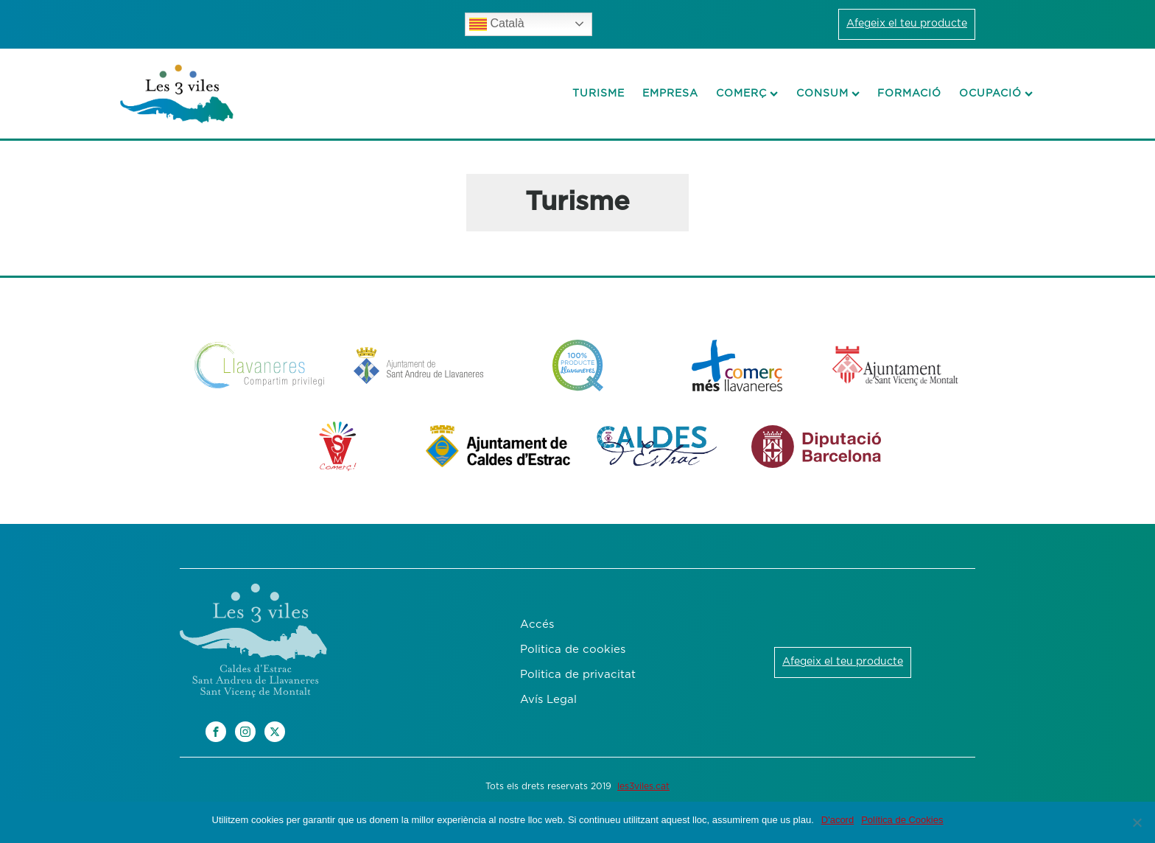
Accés (537, 624)
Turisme (598, 93)
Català (496, 24)
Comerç (747, 93)
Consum (828, 93)
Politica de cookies (572, 649)
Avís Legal (548, 699)
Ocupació (996, 93)
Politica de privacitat (578, 674)
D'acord (837, 819)
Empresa (670, 93)
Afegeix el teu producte (906, 23)
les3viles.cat (643, 786)
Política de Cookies (902, 819)
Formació (909, 93)
